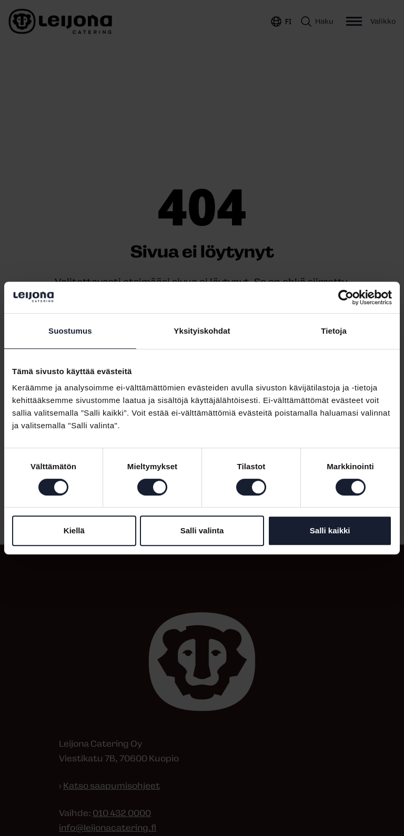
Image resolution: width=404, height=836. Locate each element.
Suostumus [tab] (70, 330)
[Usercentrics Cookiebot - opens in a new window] (346, 297)
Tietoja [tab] (334, 330)
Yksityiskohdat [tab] (202, 330)
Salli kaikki (330, 530)
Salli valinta (202, 530)
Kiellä (74, 530)
